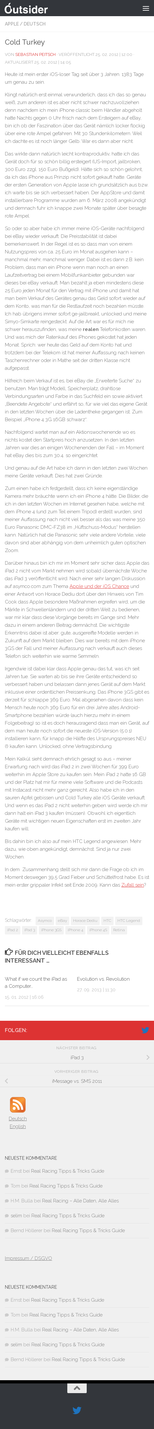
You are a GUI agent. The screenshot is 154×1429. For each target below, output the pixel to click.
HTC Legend (128, 920)
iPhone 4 (75, 930)
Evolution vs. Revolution (103, 979)
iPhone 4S (98, 930)
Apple (12, 24)
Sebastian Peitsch (35, 54)
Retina (119, 930)
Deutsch (35, 24)
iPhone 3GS (51, 930)
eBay (62, 920)
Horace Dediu (85, 920)
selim (16, 1216)
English (18, 1126)
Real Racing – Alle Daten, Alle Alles (80, 1201)
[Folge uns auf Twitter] (145, 1030)
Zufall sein (132, 885)
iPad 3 (29, 930)
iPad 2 (12, 930)
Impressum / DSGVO (28, 1258)
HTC (107, 920)
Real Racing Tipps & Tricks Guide (67, 1171)
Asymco (45, 920)
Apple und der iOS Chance (99, 586)
